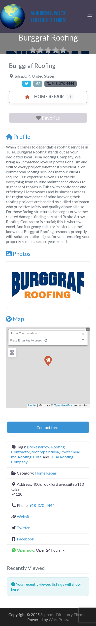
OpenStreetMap (63, 405)
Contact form (48, 427)
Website (24, 516)
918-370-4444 (42, 505)
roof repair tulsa (45, 451)
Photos (18, 253)
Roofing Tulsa (29, 456)
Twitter (23, 527)
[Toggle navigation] (90, 16)
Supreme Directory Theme (63, 614)
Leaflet (32, 405)
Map (15, 318)
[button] (48, 550)
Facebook (25, 538)
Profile (18, 136)
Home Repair (43, 96)
